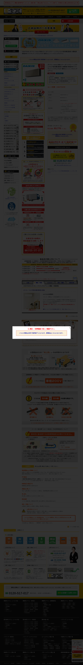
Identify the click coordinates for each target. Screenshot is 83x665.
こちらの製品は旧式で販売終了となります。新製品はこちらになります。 (41, 333)
